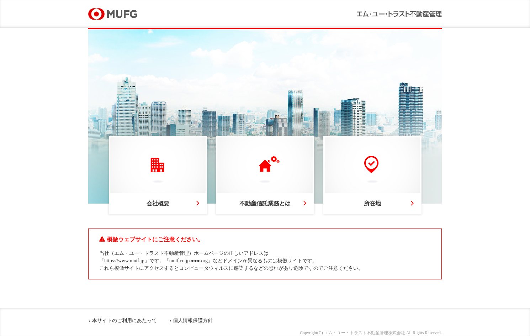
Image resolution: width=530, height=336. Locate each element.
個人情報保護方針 (193, 320)
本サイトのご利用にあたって (124, 320)
